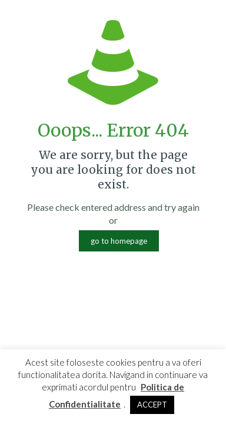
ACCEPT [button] (152, 404)
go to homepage (119, 241)
